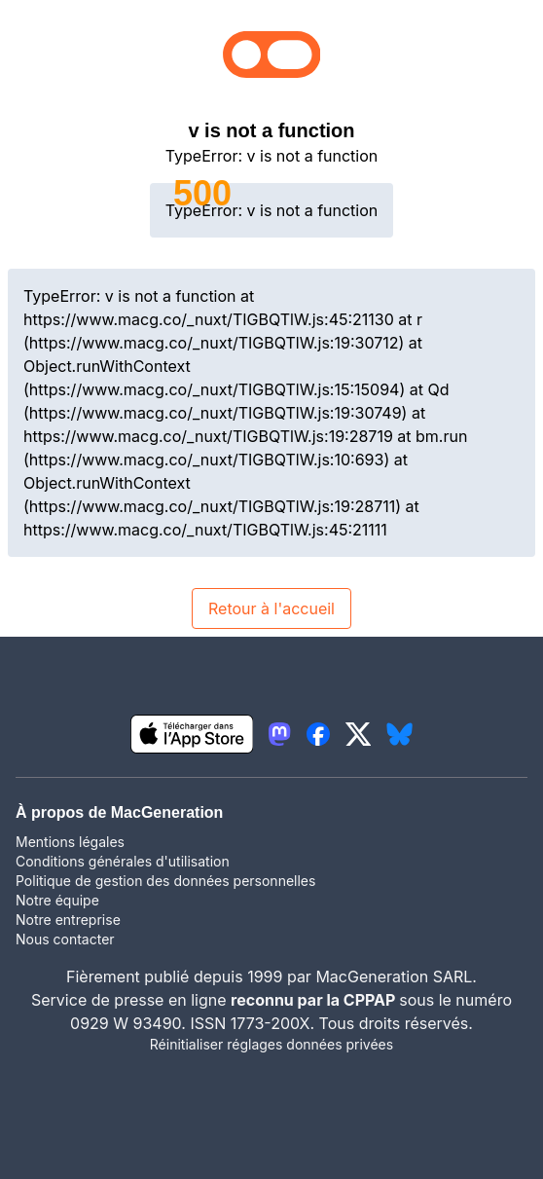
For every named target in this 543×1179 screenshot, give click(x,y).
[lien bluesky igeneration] (399, 734)
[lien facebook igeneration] (318, 734)
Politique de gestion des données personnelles (165, 880)
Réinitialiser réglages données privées (271, 1044)
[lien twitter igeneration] (358, 734)
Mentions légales (70, 841)
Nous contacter (65, 939)
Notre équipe (57, 900)
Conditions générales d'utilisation (123, 861)
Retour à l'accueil (271, 608)
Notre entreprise (68, 919)
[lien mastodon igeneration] (279, 734)
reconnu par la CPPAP (315, 1000)
